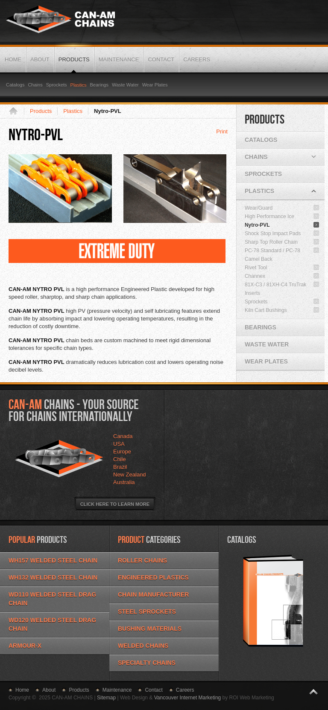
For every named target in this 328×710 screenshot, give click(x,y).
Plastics (72, 111)
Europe (122, 451)
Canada (123, 436)
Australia (124, 482)
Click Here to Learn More (114, 504)
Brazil (120, 467)
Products (41, 111)
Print (222, 131)
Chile (119, 459)
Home (16, 111)
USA (119, 444)
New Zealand (129, 474)
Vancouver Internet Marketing (187, 698)
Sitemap (106, 698)
